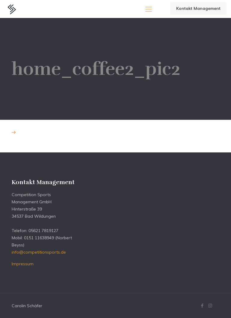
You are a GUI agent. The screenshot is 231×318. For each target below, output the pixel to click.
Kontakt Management (198, 8)
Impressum (23, 263)
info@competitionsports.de (39, 252)
